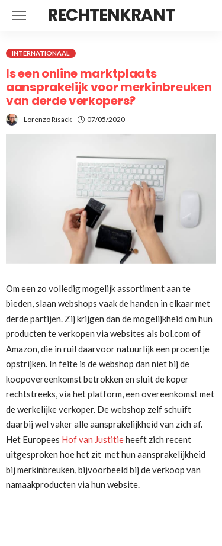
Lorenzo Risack (48, 119)
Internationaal (41, 53)
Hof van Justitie (93, 439)
